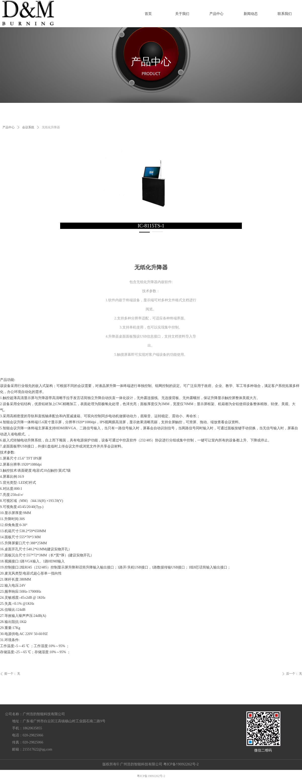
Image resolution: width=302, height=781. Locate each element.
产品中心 (9, 127)
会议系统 (28, 127)
